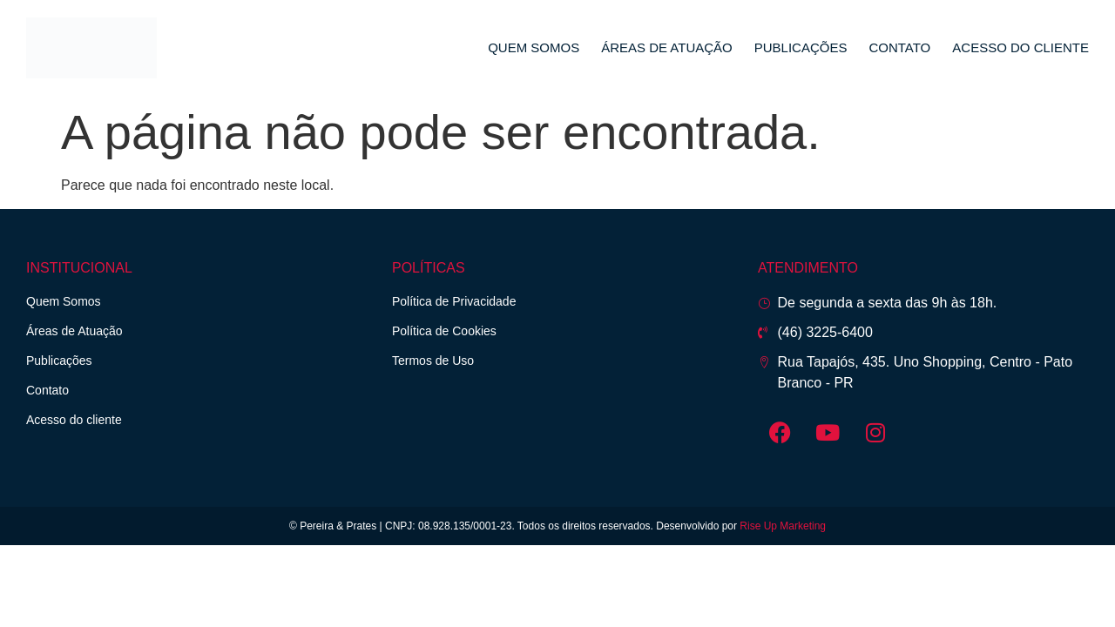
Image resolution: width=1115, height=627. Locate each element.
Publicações (801, 47)
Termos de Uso (433, 360)
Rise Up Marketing (783, 526)
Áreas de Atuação (667, 47)
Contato (899, 47)
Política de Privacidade (454, 301)
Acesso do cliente (1020, 47)
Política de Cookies (444, 331)
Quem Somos (533, 47)
